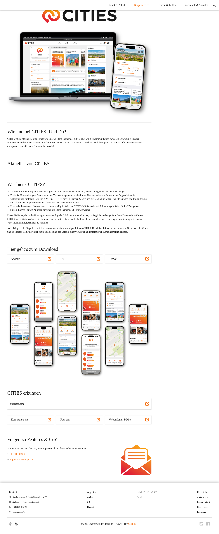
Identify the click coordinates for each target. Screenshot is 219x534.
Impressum (201, 512)
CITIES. (132, 524)
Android (90, 497)
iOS (88, 502)
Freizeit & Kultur (165, 5)
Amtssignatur (202, 497)
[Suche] (213, 5)
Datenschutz (202, 507)
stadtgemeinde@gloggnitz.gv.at (25, 502)
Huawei (90, 507)
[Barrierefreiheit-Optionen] (10, 524)
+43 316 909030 (17, 454)
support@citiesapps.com (22, 459)
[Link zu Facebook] (208, 524)
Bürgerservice (140, 5)
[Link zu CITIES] (201, 524)
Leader (140, 497)
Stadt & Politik (116, 5)
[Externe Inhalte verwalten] (16, 524)
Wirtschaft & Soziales (195, 5)
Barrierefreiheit (203, 502)
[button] (79, 15)
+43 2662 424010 (19, 507)
